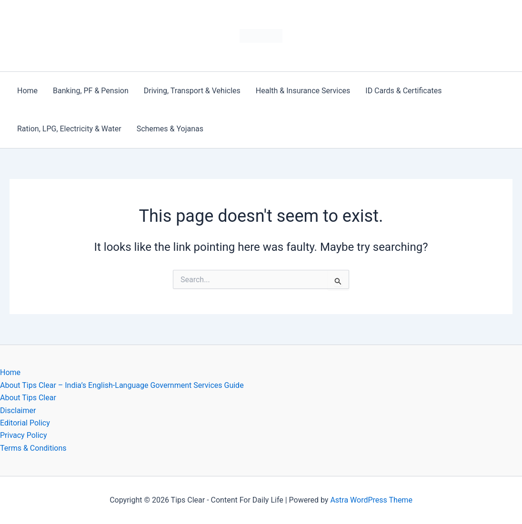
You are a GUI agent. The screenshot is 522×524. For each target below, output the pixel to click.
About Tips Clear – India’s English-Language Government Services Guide (122, 385)
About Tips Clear (28, 397)
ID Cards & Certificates (403, 90)
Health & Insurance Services (303, 90)
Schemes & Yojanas (170, 128)
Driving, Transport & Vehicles (192, 90)
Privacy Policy (23, 435)
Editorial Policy (25, 422)
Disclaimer (18, 410)
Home (27, 90)
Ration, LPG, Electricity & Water (69, 128)
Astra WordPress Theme (371, 499)
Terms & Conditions (33, 448)
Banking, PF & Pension (91, 90)
